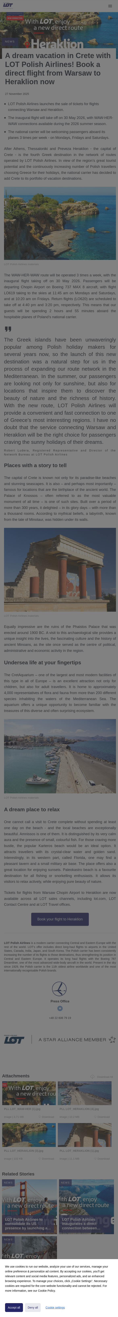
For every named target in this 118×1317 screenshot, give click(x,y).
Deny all (33, 1307)
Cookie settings (55, 1307)
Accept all (14, 1307)
